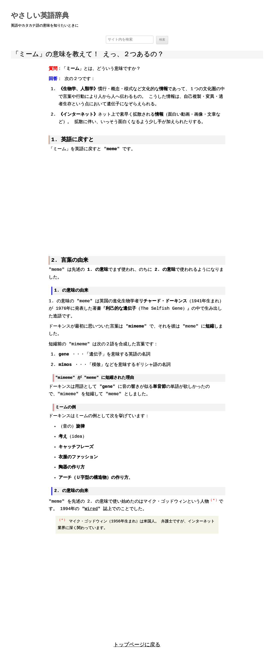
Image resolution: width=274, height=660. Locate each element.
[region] (137, 200)
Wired (91, 509)
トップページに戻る (136, 644)
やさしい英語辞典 (40, 16)
